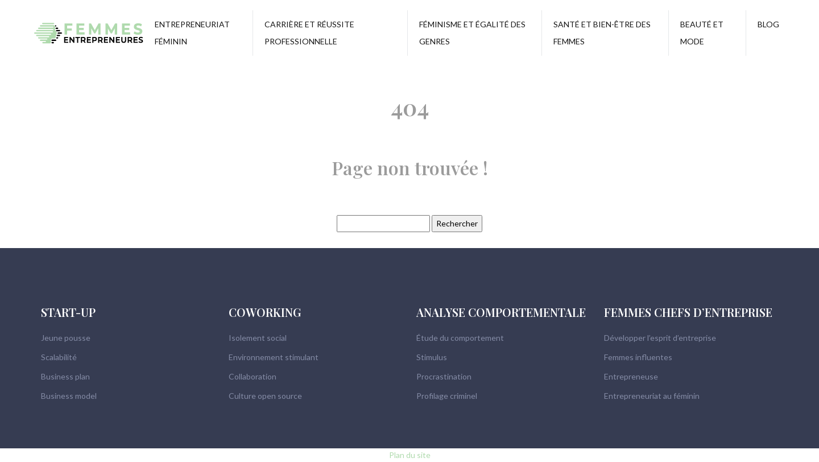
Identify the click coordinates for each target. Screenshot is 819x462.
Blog (768, 24)
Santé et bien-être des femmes (602, 32)
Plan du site (410, 455)
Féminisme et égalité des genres (472, 32)
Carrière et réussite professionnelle (309, 32)
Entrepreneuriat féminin (192, 32)
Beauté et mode (701, 32)
